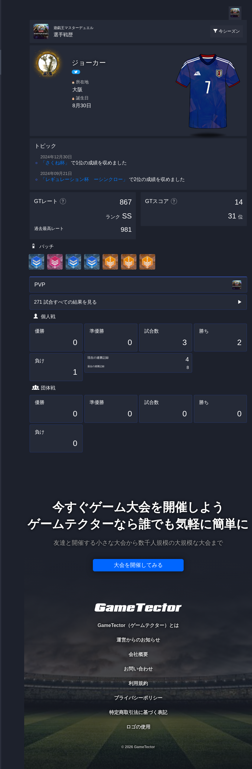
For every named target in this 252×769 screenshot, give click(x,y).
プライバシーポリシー (138, 697)
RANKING (12, 117)
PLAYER (12, 67)
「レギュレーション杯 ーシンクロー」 (84, 179)
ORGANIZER (12, 92)
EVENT (12, 142)
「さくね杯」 (55, 162)
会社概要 (138, 654)
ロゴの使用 (138, 726)
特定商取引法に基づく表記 (138, 712)
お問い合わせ (138, 668)
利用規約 (138, 683)
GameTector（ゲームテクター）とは (137, 625)
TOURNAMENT (11, 42)
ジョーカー (89, 62)
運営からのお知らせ (138, 639)
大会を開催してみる (138, 565)
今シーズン (229, 31)
